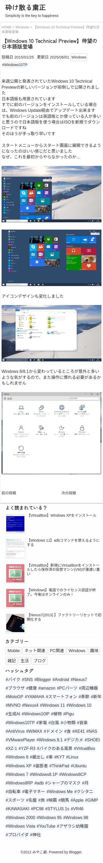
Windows (78, 57)
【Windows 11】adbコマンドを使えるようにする (63, 542)
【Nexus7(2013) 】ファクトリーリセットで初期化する (64, 617)
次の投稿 (68, 493)
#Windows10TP (15, 65)
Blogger (75, 852)
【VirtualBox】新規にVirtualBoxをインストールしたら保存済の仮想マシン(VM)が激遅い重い (63, 569)
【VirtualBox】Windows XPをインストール (62, 515)
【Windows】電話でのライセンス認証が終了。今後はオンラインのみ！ (61, 592)
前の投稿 (9, 493)
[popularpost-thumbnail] (15, 524)
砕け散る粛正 (25, 7)
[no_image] (15, 574)
